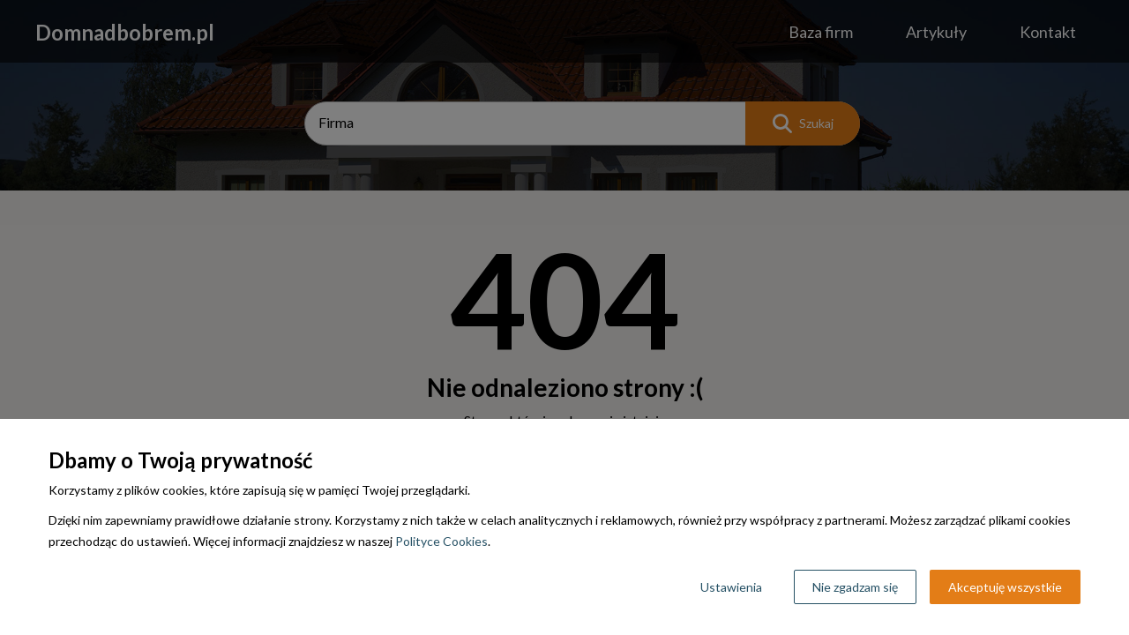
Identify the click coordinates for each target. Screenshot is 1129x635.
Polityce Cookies (441, 541)
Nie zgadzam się (855, 586)
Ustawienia (731, 586)
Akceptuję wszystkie (1005, 586)
